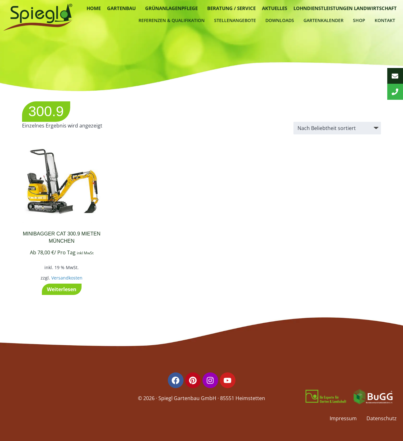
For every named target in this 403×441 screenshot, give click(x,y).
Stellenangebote (235, 20)
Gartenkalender (323, 20)
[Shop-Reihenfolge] (337, 128)
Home (94, 8)
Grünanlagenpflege (171, 8)
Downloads (279, 20)
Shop (359, 20)
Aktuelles (274, 8)
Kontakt (385, 20)
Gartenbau (121, 8)
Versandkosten (66, 278)
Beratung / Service (231, 8)
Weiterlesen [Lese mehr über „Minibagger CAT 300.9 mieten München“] (62, 289)
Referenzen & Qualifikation (172, 20)
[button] (123, 8)
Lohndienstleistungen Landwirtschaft (345, 8)
